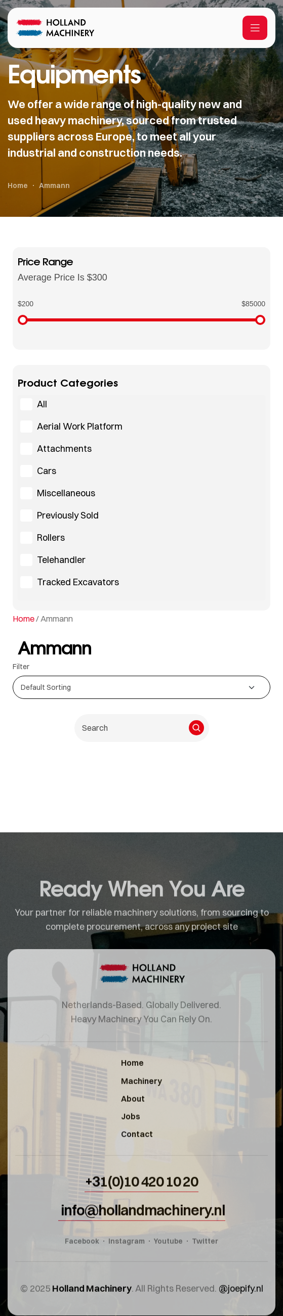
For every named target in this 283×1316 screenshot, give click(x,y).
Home (23, 619)
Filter (21, 666)
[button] (141, 1215)
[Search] (196, 727)
